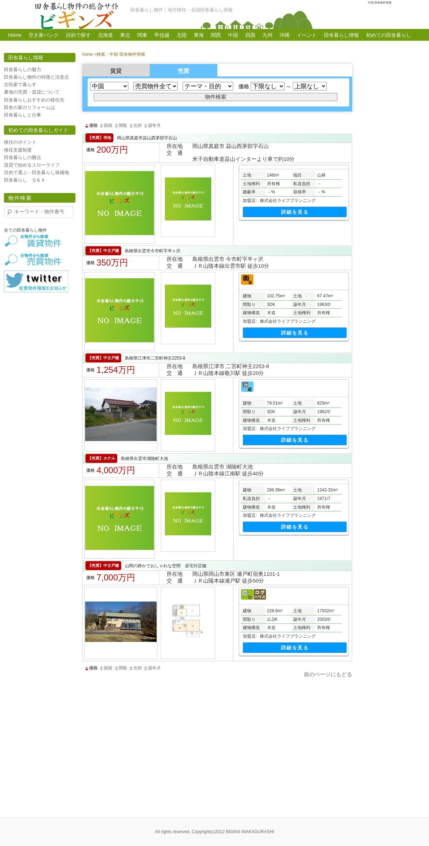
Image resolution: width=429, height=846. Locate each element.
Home (14, 35)
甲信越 (161, 35)
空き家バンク (44, 35)
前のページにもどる (328, 674)
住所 (135, 125)
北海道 (105, 35)
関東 (142, 35)
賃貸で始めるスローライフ (32, 165)
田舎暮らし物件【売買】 (37, 261)
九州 (267, 35)
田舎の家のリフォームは (29, 107)
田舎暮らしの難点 (22, 157)
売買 (183, 71)
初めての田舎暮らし (388, 35)
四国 (250, 35)
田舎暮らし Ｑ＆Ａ (24, 180)
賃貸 (116, 71)
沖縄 (285, 35)
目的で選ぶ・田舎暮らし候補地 (36, 172)
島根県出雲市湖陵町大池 (144, 458)
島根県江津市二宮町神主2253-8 (155, 358)
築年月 (152, 125)
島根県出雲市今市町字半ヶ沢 (153, 250)
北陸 (182, 35)
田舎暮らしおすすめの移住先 (34, 100)
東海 (199, 35)
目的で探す (78, 35)
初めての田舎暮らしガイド (38, 130)
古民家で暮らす (20, 84)
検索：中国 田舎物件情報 (121, 54)
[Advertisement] (39, 530)
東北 (125, 35)
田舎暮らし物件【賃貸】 (37, 243)
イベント (307, 35)
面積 (105, 125)
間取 (120, 125)
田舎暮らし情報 (341, 35)
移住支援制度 (18, 150)
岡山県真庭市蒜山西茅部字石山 (147, 137)
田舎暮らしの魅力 (22, 69)
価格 (91, 125)
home (87, 54)
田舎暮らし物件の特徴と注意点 (36, 77)
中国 (233, 35)
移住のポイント (20, 142)
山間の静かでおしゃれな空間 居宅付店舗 (165, 565)
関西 (216, 35)
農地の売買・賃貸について (32, 92)
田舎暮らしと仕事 (22, 115)
